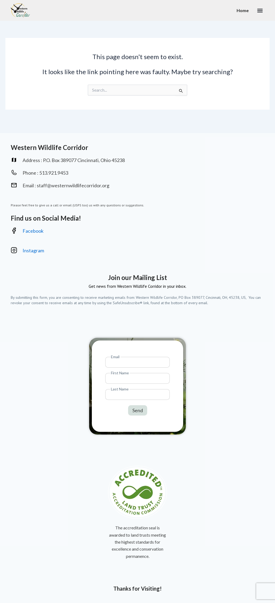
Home (243, 10)
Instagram (34, 251)
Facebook (33, 231)
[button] (259, 10)
